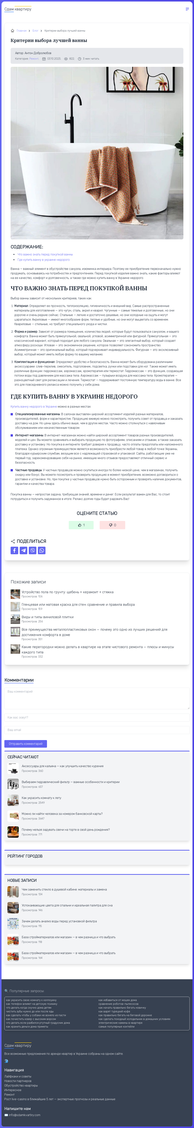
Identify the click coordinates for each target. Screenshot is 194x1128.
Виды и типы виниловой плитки (48, 617)
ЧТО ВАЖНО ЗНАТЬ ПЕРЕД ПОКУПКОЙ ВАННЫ (45, 254)
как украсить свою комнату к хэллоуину (31, 1000)
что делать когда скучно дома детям (28, 1007)
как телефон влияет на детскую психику (31, 1004)
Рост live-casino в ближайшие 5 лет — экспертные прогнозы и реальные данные (59, 1099)
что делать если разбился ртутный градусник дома (38, 1022)
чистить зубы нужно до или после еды (30, 1011)
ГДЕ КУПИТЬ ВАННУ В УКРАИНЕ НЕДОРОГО (44, 260)
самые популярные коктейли (117, 1026)
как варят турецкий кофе (114, 1011)
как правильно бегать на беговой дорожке (125, 1015)
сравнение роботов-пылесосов (118, 1004)
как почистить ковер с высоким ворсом (31, 1019)
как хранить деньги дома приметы (27, 1026)
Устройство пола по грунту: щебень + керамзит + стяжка (67, 592)
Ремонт (33, 58)
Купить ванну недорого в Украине (34, 406)
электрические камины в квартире (120, 1022)
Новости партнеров (17, 1081)
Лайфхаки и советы (17, 1076)
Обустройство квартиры (21, 1085)
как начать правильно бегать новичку (122, 1007)
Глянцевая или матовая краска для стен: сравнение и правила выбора (78, 605)
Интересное (12, 1090)
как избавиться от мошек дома (118, 1000)
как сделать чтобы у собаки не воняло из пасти (36, 1015)
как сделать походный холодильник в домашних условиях (134, 1019)
